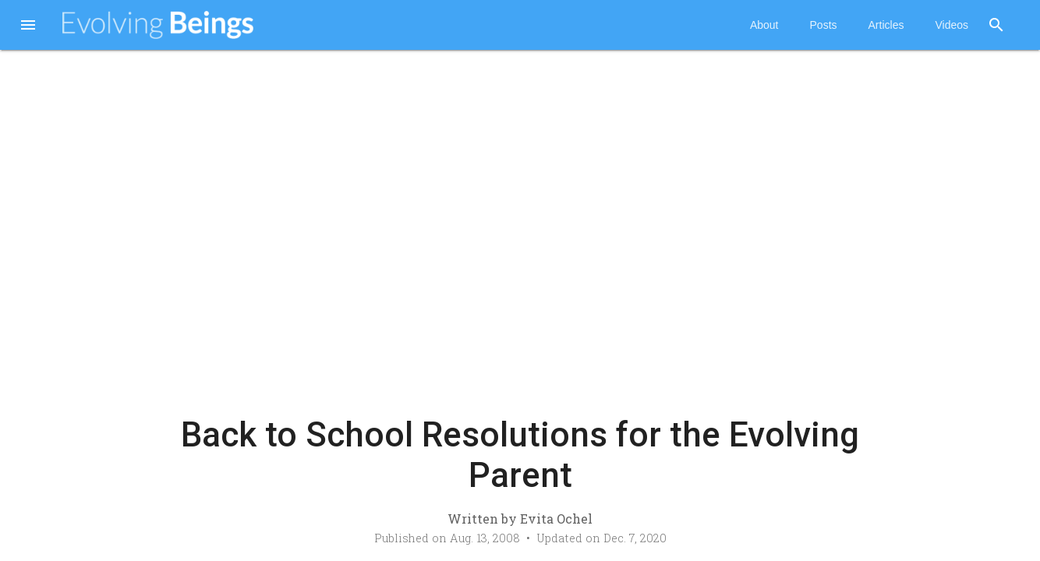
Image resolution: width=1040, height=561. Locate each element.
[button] (28, 26)
